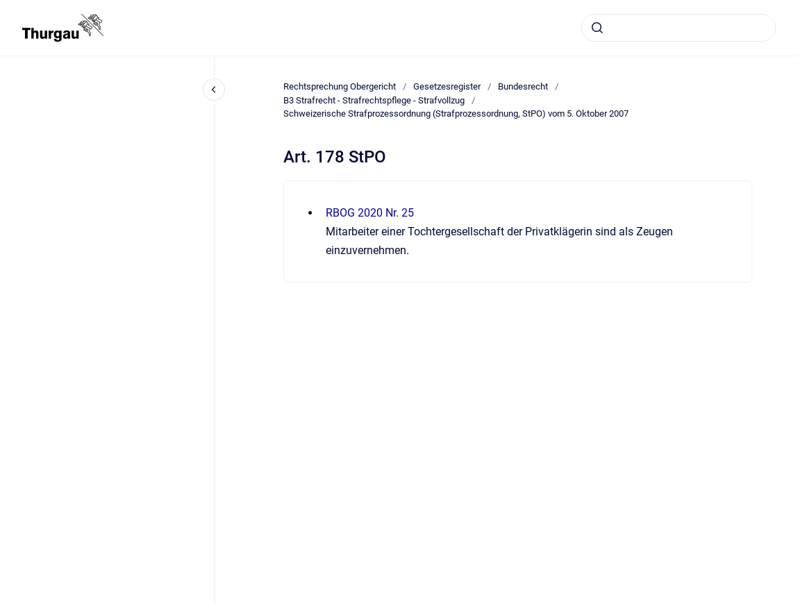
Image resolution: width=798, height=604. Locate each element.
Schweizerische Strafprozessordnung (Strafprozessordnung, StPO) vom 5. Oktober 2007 (456, 113)
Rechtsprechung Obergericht (339, 86)
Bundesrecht (523, 86)
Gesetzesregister (447, 86)
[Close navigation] (214, 89)
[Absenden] (597, 28)
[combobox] (678, 28)
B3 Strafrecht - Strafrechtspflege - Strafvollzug (374, 100)
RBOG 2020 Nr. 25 (370, 212)
